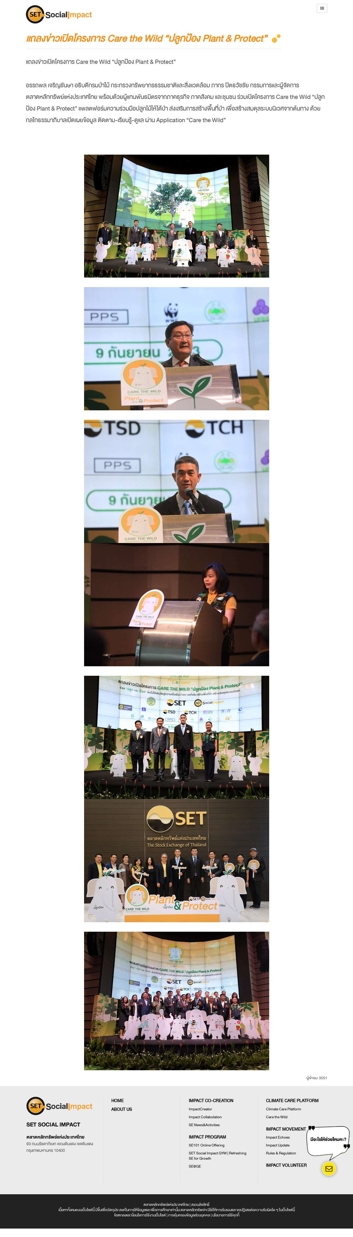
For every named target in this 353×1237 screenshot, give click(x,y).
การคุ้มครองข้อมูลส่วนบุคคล (189, 1215)
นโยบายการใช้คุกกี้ (225, 1215)
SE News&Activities (204, 1125)
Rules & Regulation (281, 1153)
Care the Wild (276, 1117)
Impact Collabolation (205, 1117)
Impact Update (278, 1145)
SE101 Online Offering (206, 1145)
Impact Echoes (278, 1137)
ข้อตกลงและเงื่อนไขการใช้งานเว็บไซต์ (140, 1215)
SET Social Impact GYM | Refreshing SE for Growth (217, 1156)
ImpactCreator (200, 1109)
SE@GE (195, 1166)
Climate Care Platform (283, 1109)
